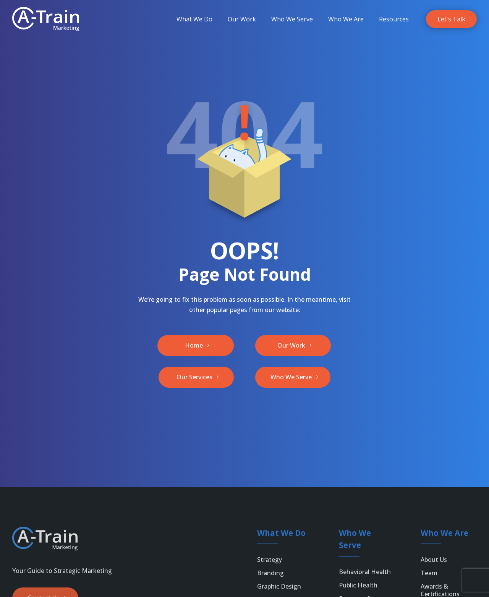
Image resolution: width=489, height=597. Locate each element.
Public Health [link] (358, 585)
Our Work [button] (291, 345)
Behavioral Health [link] (365, 572)
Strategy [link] (269, 559)
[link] (45, 19)
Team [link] (429, 573)
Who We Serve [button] (291, 377)
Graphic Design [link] (279, 586)
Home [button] (194, 345)
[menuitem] (194, 19)
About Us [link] (434, 559)
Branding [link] (270, 573)
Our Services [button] (194, 377)
